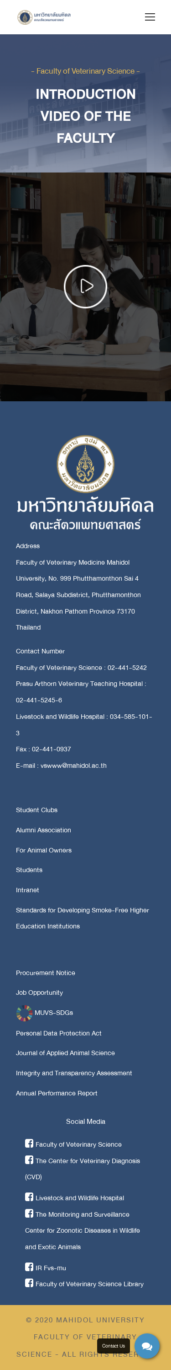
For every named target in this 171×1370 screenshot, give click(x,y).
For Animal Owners (44, 850)
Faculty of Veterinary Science (73, 1144)
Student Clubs (36, 810)
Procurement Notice (45, 973)
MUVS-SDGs (44, 1013)
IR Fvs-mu (45, 1268)
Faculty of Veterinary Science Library (84, 1284)
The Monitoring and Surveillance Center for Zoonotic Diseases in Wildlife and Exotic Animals (82, 1230)
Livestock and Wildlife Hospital (74, 1198)
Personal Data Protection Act (59, 1033)
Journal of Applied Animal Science (65, 1053)
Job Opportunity (39, 992)
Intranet (27, 890)
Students (29, 870)
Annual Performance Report (57, 1093)
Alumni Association (43, 830)
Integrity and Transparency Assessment (74, 1073)
